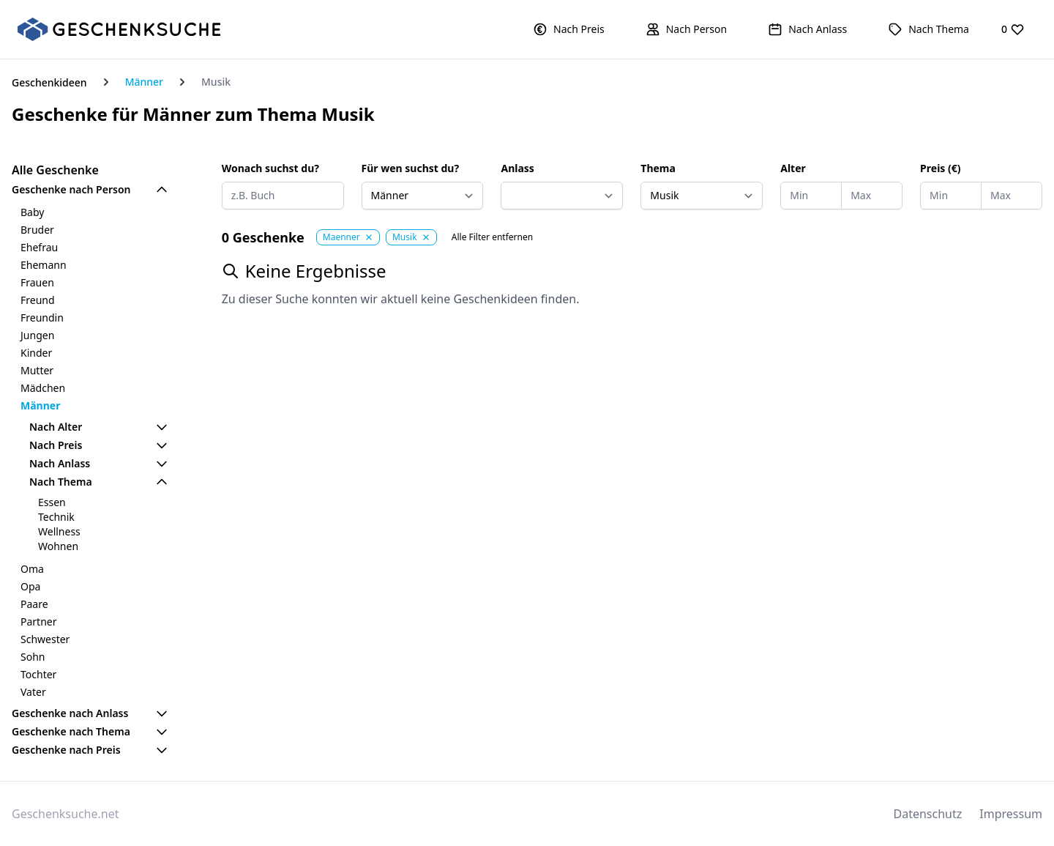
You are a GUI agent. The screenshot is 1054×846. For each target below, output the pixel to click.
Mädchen (42, 388)
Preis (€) (940, 168)
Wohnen (58, 546)
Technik (56, 517)
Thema (658, 168)
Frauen (37, 282)
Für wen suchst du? (411, 168)
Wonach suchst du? (270, 168)
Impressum (1010, 814)
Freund (37, 300)
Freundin (42, 317)
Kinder (36, 353)
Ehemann (43, 265)
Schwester (45, 639)
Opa (30, 586)
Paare (34, 604)
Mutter (36, 370)
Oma (32, 569)
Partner (38, 621)
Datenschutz (928, 814)
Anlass (517, 168)
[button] (568, 29)
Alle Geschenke (55, 170)
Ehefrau (39, 247)
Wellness (59, 531)
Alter (793, 168)
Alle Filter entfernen (492, 237)
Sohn (32, 657)
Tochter (38, 674)
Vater (33, 692)
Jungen (37, 335)
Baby (32, 212)
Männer (144, 82)
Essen (52, 502)
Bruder (37, 230)
